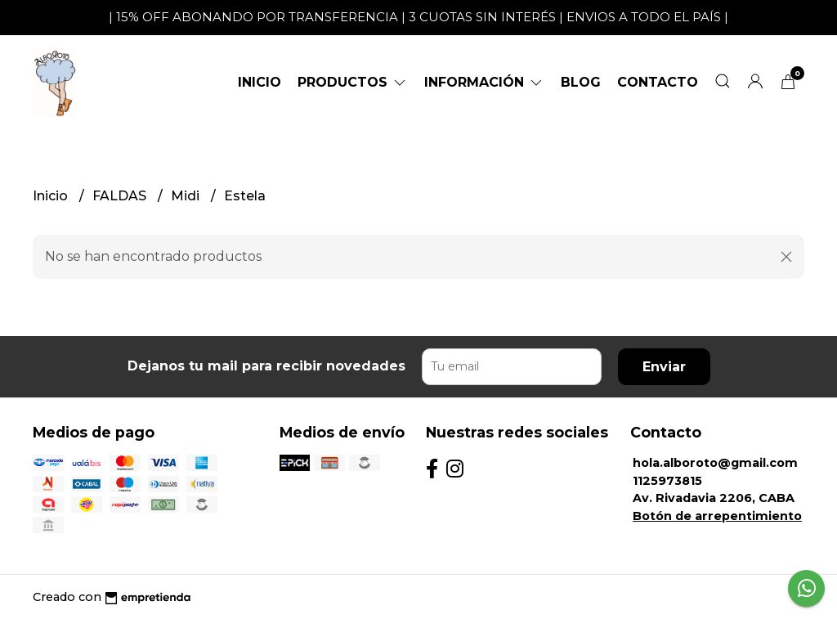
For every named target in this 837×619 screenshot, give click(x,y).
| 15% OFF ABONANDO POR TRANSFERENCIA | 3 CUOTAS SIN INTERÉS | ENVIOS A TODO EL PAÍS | (418, 17)
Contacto (657, 82)
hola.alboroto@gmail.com (715, 462)
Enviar (664, 367)
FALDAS (121, 196)
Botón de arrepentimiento (717, 516)
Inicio (259, 82)
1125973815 (667, 480)
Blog (581, 82)
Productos (353, 82)
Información (484, 82)
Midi (187, 196)
